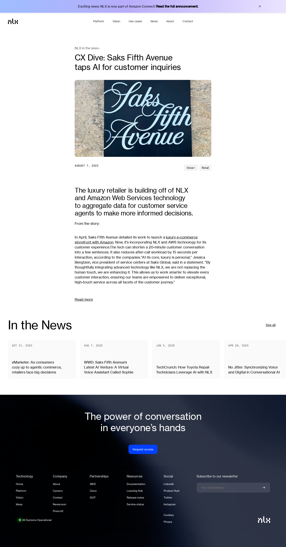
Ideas (19, 504)
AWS (93, 484)
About (56, 484)
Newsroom (59, 504)
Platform (21, 490)
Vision (19, 497)
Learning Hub (135, 490)
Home (19, 484)
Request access (143, 449)
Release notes (135, 497)
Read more (84, 299)
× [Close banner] (259, 6)
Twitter (168, 497)
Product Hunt (172, 490)
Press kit (58, 511)
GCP (92, 497)
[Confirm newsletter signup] (263, 488)
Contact (58, 497)
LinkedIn (169, 484)
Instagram (170, 504)
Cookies (169, 515)
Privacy (168, 521)
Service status (135, 504)
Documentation (136, 484)
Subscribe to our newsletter (217, 476)
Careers (58, 490)
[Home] (48, 21)
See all (271, 325)
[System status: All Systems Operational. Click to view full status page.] (35, 520)
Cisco (93, 490)
